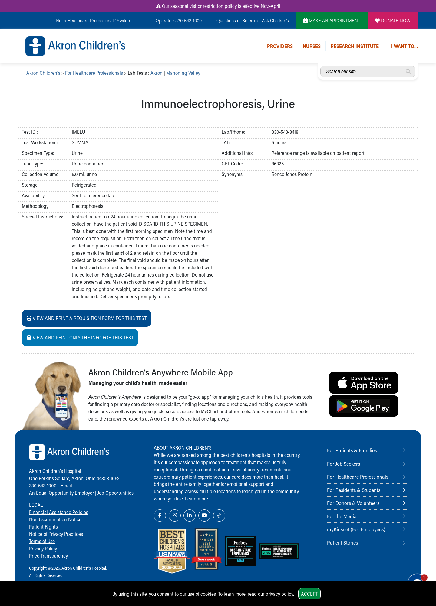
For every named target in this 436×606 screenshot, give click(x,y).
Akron (156, 73)
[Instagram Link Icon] (175, 515)
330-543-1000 (43, 485)
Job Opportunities (115, 493)
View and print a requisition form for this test (87, 318)
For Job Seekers (343, 463)
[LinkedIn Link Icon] (189, 515)
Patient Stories (342, 542)
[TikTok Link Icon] (219, 515)
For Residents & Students (353, 489)
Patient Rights (43, 526)
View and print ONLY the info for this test (80, 337)
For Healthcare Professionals (94, 73)
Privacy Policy (43, 548)
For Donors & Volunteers (353, 503)
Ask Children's (275, 20)
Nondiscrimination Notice (55, 519)
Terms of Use (42, 541)
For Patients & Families (352, 450)
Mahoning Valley (183, 73)
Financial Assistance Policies (58, 512)
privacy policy (279, 594)
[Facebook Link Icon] (160, 515)
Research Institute (355, 46)
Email (66, 485)
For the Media (342, 516)
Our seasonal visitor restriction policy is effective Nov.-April (218, 6)
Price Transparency (48, 555)
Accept (309, 594)
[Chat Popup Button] (414, 579)
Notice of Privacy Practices (56, 534)
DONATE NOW (393, 20)
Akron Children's (43, 73)
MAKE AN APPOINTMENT (331, 20)
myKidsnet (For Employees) (356, 529)
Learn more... (198, 498)
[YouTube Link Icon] (204, 515)
